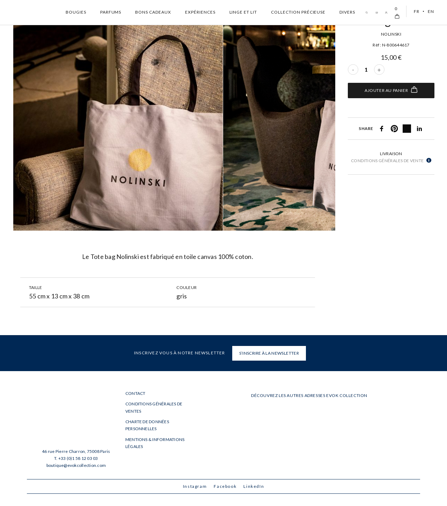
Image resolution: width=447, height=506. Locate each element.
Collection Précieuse (298, 12)
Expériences (200, 12)
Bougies (76, 12)
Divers (347, 12)
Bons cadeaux (153, 12)
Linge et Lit (243, 12)
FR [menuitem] (416, 11)
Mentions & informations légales (155, 443)
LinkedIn (253, 486)
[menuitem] (415, 11)
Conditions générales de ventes (154, 407)
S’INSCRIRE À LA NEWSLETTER (269, 353)
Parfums (111, 12)
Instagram (195, 486)
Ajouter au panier (391, 89)
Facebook (225, 486)
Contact (135, 393)
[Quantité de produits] (366, 69)
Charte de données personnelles (147, 425)
